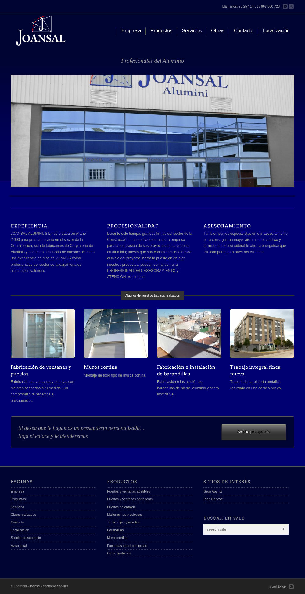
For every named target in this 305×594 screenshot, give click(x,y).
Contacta (285, 6)
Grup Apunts (212, 491)
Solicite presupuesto (254, 432)
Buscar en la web (291, 6)
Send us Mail (291, 587)
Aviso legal (19, 545)
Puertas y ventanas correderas (130, 499)
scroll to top (278, 586)
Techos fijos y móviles (123, 522)
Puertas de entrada (121, 507)
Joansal (35, 586)
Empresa (17, 491)
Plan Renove (213, 499)
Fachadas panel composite (127, 545)
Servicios (17, 507)
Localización (20, 530)
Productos (18, 499)
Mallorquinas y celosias (124, 514)
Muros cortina (117, 538)
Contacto (17, 522)
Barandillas (115, 530)
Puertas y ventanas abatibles (128, 491)
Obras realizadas (23, 514)
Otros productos (119, 553)
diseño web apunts (55, 586)
